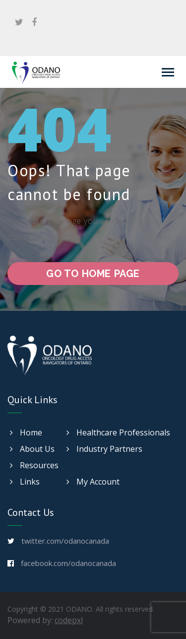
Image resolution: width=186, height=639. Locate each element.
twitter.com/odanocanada (65, 541)
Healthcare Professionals (118, 432)
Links (25, 481)
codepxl (69, 620)
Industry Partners (104, 448)
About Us (32, 448)
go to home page (93, 274)
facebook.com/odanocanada (68, 563)
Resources (34, 465)
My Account (93, 481)
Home (26, 432)
